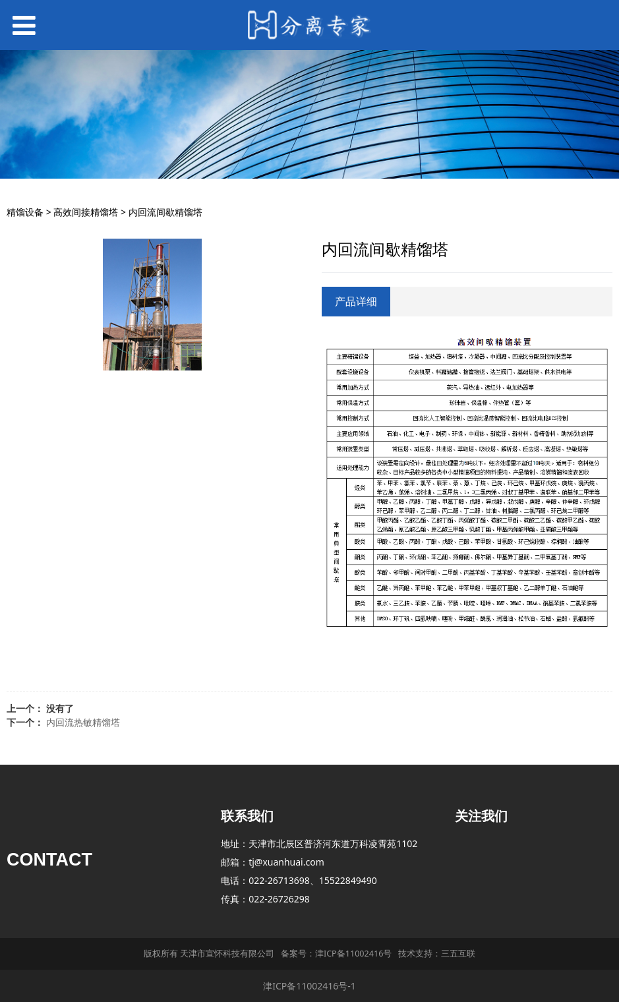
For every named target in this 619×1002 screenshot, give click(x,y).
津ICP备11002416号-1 (309, 986)
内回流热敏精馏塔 (83, 722)
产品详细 (356, 301)
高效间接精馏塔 (85, 212)
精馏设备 (25, 212)
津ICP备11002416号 (353, 953)
